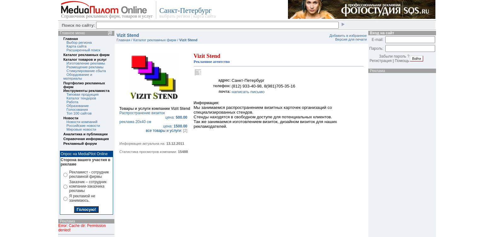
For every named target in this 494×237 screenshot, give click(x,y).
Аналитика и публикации (85, 134)
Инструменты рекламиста (86, 91)
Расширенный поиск (83, 50)
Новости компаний (81, 122)
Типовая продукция (82, 94)
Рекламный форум (80, 143)
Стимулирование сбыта (86, 71)
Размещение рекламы (84, 67)
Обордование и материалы (77, 76)
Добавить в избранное (348, 35)
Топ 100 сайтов (79, 113)
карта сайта (204, 16)
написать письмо (248, 91)
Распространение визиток (155, 115)
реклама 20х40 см (155, 124)
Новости (70, 118)
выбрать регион (174, 16)
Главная (70, 39)
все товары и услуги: (166, 130)
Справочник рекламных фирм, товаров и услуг (107, 16)
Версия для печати (351, 39)
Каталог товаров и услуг (85, 59)
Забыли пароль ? (394, 56)
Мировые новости (81, 129)
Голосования (77, 109)
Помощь (402, 61)
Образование (77, 106)
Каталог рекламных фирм (86, 55)
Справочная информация (86, 139)
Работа (72, 102)
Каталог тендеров (81, 98)
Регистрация (381, 61)
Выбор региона (79, 42)
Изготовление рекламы (85, 63)
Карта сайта (76, 46)
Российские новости (83, 125)
